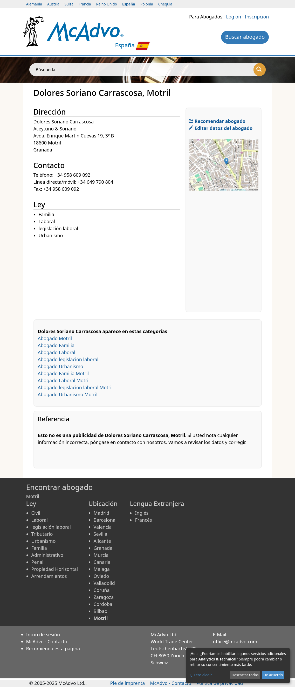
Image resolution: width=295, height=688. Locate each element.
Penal (37, 562)
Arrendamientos (49, 576)
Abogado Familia (56, 345)
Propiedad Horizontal (54, 569)
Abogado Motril (55, 338)
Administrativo (47, 555)
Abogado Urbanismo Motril (68, 394)
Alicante (102, 541)
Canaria (102, 562)
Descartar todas (245, 674)
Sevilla (100, 534)
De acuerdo (273, 674)
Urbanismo (43, 541)
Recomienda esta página (53, 648)
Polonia (146, 4)
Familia (39, 548)
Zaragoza (104, 597)
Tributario (42, 534)
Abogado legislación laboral (68, 359)
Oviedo (101, 576)
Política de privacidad (219, 683)
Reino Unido (106, 4)
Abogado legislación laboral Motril (75, 387)
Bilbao (100, 611)
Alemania (34, 4)
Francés (143, 520)
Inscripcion (257, 17)
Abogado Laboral (57, 352)
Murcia (101, 555)
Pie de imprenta (127, 683)
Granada (103, 548)
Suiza (69, 4)
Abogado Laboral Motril (64, 380)
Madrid (101, 513)
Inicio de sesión (43, 634)
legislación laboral (51, 527)
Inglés (141, 513)
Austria (53, 4)
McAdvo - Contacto (46, 641)
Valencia (103, 527)
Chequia (165, 4)
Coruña (102, 590)
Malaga (102, 569)
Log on (233, 17)
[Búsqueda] (259, 69)
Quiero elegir (201, 674)
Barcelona (104, 520)
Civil (35, 513)
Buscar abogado (245, 36)
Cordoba (103, 604)
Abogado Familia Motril (63, 373)
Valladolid (104, 583)
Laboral (39, 520)
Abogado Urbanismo (60, 366)
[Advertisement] (109, 275)
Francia (85, 4)
